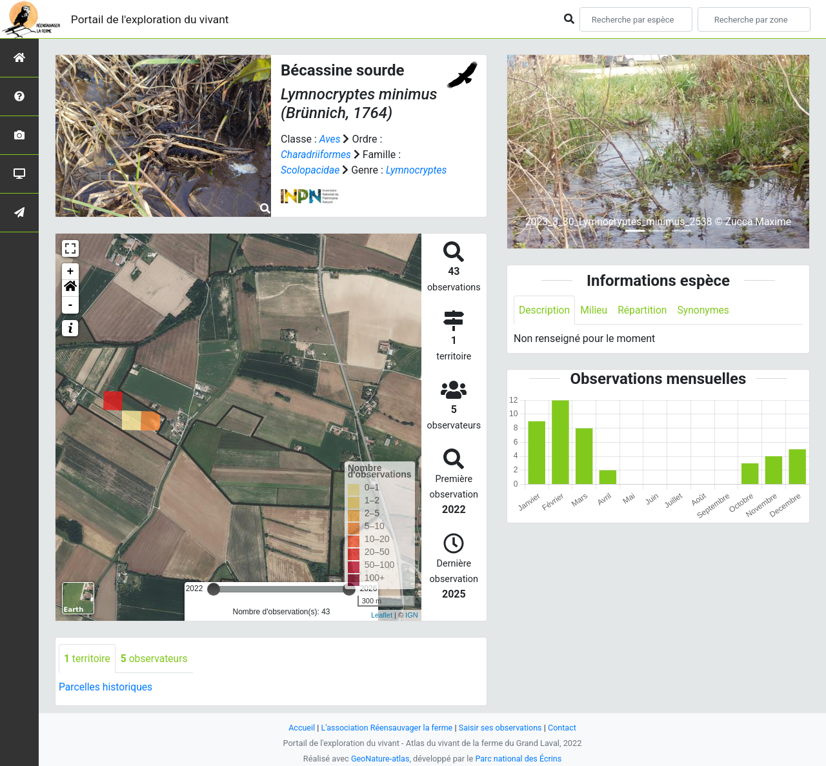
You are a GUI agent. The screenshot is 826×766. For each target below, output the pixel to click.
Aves (330, 139)
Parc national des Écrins (519, 758)
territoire (87, 658)
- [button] (70, 305)
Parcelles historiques (106, 687)
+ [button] (70, 271)
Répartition (645, 310)
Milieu (595, 310)
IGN (411, 615)
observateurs (155, 658)
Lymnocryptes (418, 170)
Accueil (299, 727)
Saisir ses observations (502, 727)
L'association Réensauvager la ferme (386, 727)
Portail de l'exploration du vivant (153, 19)
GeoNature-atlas (379, 758)
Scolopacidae (311, 170)
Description (545, 310)
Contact (564, 727)
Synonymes (706, 310)
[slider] (213, 589)
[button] (70, 288)
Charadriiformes (316, 154)
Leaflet (381, 615)
